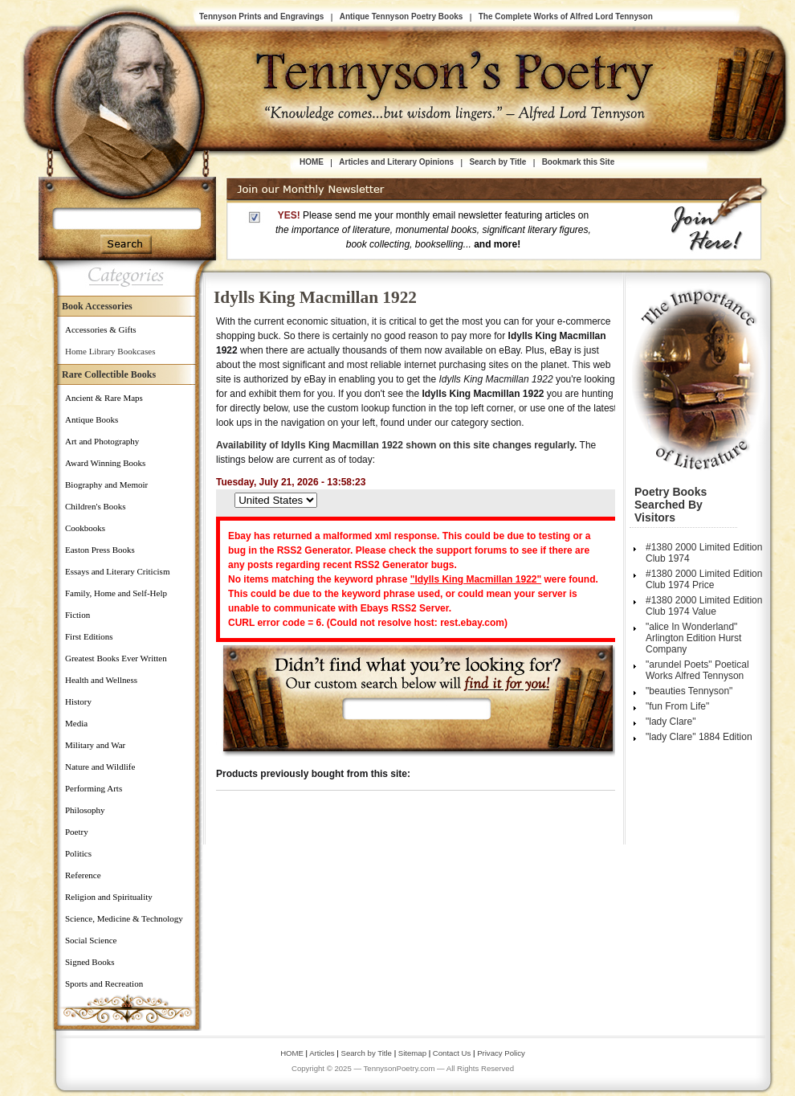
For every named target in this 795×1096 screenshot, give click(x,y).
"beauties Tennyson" (689, 691)
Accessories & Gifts (101, 329)
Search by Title (497, 161)
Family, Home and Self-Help (116, 593)
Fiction (77, 615)
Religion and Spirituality (109, 897)
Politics (78, 853)
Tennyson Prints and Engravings (261, 16)
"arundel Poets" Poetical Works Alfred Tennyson (697, 670)
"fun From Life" (677, 706)
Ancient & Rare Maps (104, 398)
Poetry (76, 831)
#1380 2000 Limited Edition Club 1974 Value (704, 606)
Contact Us (453, 1053)
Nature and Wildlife (100, 766)
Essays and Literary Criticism (117, 571)
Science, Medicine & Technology (124, 918)
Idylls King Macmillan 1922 (315, 297)
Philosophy (85, 810)
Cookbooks (85, 528)
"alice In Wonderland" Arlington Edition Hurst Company (693, 638)
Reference (83, 875)
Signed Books (89, 962)
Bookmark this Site (578, 161)
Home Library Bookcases (110, 351)
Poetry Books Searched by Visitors (670, 504)
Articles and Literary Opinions (396, 161)
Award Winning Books (105, 463)
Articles (321, 1053)
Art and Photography (102, 441)
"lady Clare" (671, 721)
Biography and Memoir (106, 484)
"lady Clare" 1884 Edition (699, 736)
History (78, 701)
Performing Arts (93, 788)
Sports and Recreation (104, 983)
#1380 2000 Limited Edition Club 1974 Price (704, 579)
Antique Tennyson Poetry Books (401, 16)
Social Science (90, 940)
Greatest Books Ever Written (116, 658)
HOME (312, 161)
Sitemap (412, 1053)
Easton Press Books (100, 549)
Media (76, 723)
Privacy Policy (501, 1053)
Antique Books (91, 419)
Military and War (95, 745)
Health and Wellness (101, 680)
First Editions (89, 636)
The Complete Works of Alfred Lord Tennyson (566, 16)
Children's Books (95, 506)
